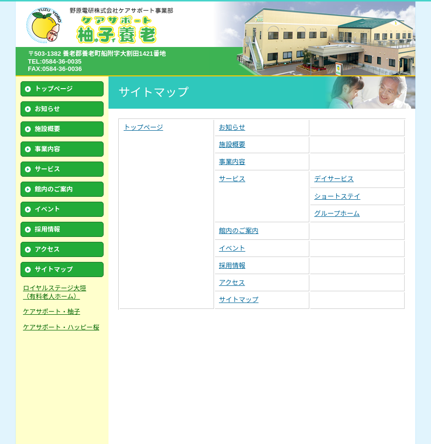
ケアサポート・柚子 (51, 311)
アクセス (47, 249)
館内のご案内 (54, 189)
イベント (47, 209)
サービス (232, 179)
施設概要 (47, 129)
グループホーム (337, 213)
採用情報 (47, 229)
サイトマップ (54, 269)
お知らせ (47, 109)
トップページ (54, 89)
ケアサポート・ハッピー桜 (61, 327)
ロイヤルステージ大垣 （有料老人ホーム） (54, 292)
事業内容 (47, 149)
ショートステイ (337, 196)
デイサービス (334, 179)
